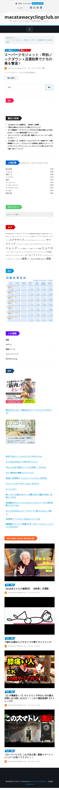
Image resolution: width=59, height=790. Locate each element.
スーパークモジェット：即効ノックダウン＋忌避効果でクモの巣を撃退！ (28, 59)
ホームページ (10, 38)
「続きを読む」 (11, 78)
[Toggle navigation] (29, 29)
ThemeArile (29, 784)
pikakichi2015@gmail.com (17, 68)
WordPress (34, 781)
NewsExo (43, 781)
